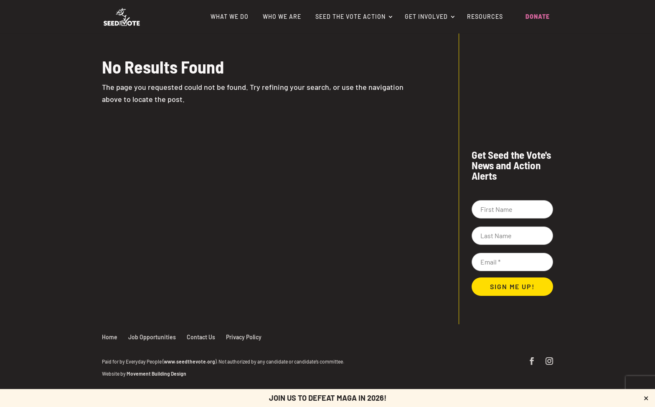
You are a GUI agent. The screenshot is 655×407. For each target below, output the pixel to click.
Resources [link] (485, 17)
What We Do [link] (230, 17)
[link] (122, 15)
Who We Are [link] (282, 17)
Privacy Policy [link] (243, 337)
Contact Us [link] (201, 337)
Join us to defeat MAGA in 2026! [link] (327, 397)
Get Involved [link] (426, 17)
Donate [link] (538, 17)
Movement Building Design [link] (156, 373)
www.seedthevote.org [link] (189, 361)
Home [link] (109, 337)
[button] (532, 362)
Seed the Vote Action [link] (350, 17)
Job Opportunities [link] (152, 337)
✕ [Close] (646, 398)
